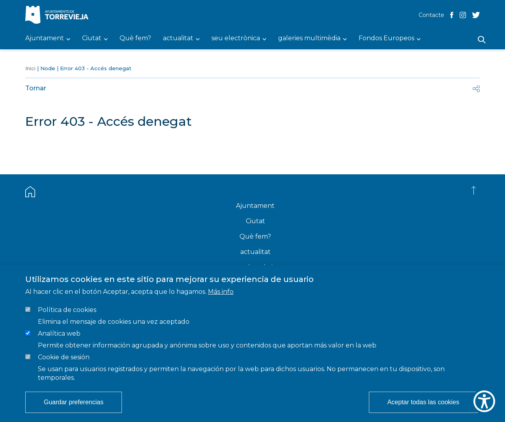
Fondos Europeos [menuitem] (386, 38)
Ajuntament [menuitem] (44, 38)
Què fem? (255, 236)
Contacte (431, 15)
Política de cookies (67, 310)
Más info (221, 291)
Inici (30, 68)
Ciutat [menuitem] (91, 38)
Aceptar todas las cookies (423, 402)
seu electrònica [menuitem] (235, 38)
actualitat (255, 252)
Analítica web (59, 333)
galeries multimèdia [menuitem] (309, 38)
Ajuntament (255, 205)
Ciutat (255, 221)
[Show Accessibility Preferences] (484, 401)
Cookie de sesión (64, 357)
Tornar (35, 88)
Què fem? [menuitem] (135, 38)
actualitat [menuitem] (178, 38)
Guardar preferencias (73, 402)
